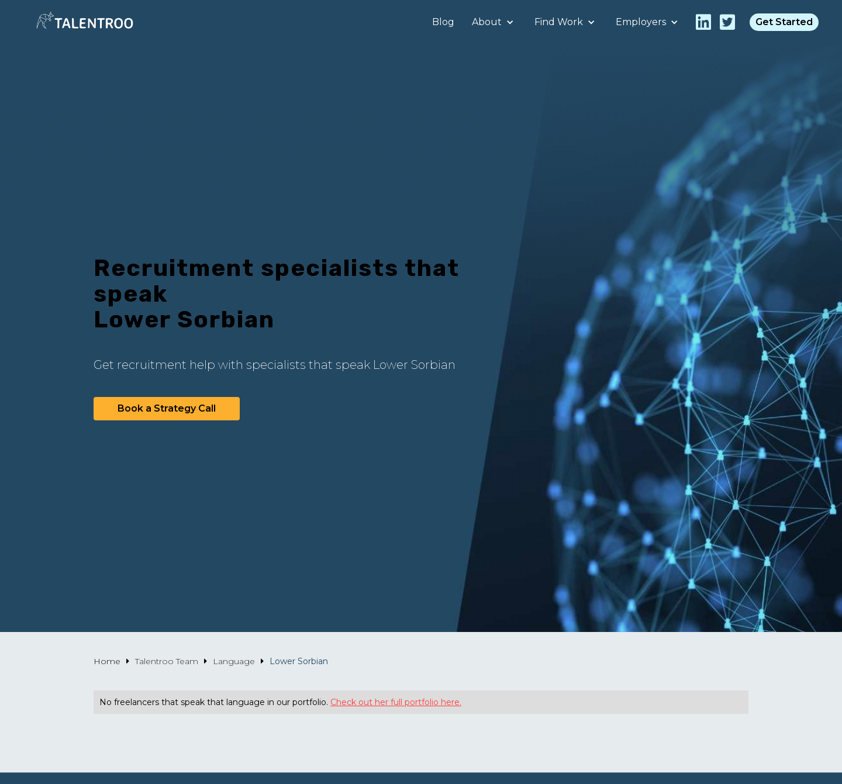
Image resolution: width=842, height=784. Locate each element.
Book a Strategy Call (167, 408)
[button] (494, 22)
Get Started (784, 21)
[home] (84, 21)
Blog (443, 21)
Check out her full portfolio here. (395, 702)
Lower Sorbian (299, 661)
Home (107, 661)
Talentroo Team (166, 661)
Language (234, 661)
